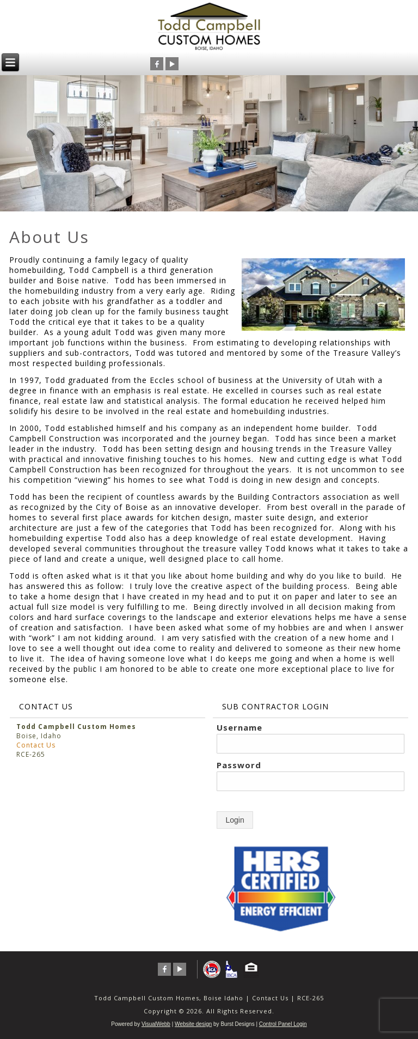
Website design (193, 1024)
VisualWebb (156, 1024)
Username (239, 727)
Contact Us (36, 745)
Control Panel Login (283, 1024)
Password (239, 764)
